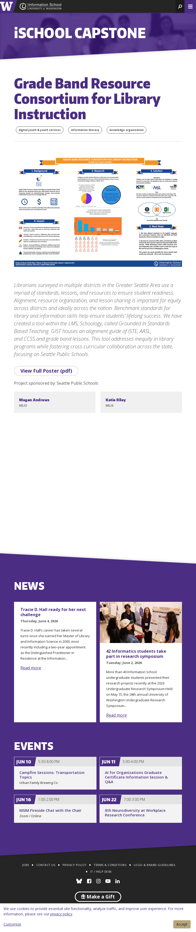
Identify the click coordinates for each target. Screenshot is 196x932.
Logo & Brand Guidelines (154, 865)
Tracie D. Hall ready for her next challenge (53, 612)
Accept (182, 924)
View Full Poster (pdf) (46, 371)
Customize (12, 924)
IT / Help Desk (101, 871)
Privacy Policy (75, 865)
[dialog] (98, 917)
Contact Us (45, 865)
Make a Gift (98, 896)
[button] (180, 6)
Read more (30, 668)
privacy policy (61, 914)
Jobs (25, 865)
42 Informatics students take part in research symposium (136, 653)
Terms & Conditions (110, 865)
